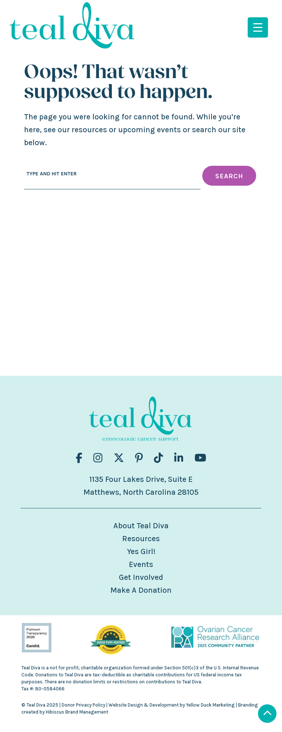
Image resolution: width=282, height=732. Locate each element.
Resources (141, 538)
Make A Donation (141, 590)
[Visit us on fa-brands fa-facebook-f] (79, 458)
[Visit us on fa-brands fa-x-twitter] (119, 458)
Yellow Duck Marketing (210, 705)
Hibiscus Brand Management (77, 712)
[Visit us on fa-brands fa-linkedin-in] (178, 458)
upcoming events (149, 129)
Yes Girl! (141, 551)
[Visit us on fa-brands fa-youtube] (200, 458)
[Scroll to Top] (267, 714)
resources (89, 129)
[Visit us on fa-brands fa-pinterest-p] (139, 458)
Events (141, 564)
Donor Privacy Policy (83, 705)
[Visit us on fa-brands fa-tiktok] (158, 458)
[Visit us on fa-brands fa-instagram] (98, 458)
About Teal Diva (141, 525)
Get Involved (141, 577)
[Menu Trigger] (258, 27)
